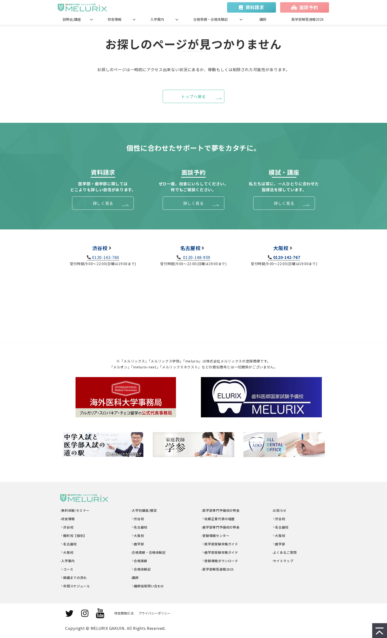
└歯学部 (137, 544)
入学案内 (157, 19)
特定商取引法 (124, 613)
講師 (262, 19)
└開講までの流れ (73, 577)
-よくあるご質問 (284, 552)
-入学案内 (67, 560)
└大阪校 (66, 552)
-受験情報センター (215, 535)
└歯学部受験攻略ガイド (219, 552)
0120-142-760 (105, 257)
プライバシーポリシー (154, 613)
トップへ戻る (193, 96)
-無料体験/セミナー (75, 510)
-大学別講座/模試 (144, 510)
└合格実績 (139, 560)
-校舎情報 (67, 518)
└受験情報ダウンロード (219, 560)
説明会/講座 (71, 19)
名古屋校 (190, 248)
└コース (66, 569)
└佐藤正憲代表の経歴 (218, 518)
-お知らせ (279, 510)
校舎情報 (114, 19)
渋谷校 (100, 248)
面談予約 (308, 7)
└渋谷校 (66, 527)
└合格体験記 (141, 569)
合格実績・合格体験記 (210, 19)
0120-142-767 (286, 257)
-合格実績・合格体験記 (148, 552)
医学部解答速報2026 (307, 19)
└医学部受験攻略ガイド (219, 544)
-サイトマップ (282, 560)
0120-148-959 (196, 257)
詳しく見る (103, 203)
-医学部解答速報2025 (217, 569)
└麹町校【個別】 (73, 535)
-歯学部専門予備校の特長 (220, 527)
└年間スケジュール (75, 586)
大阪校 (281, 248)
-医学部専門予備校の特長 (220, 510)
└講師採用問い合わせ (147, 586)
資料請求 (255, 7)
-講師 (135, 577)
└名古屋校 (68, 544)
